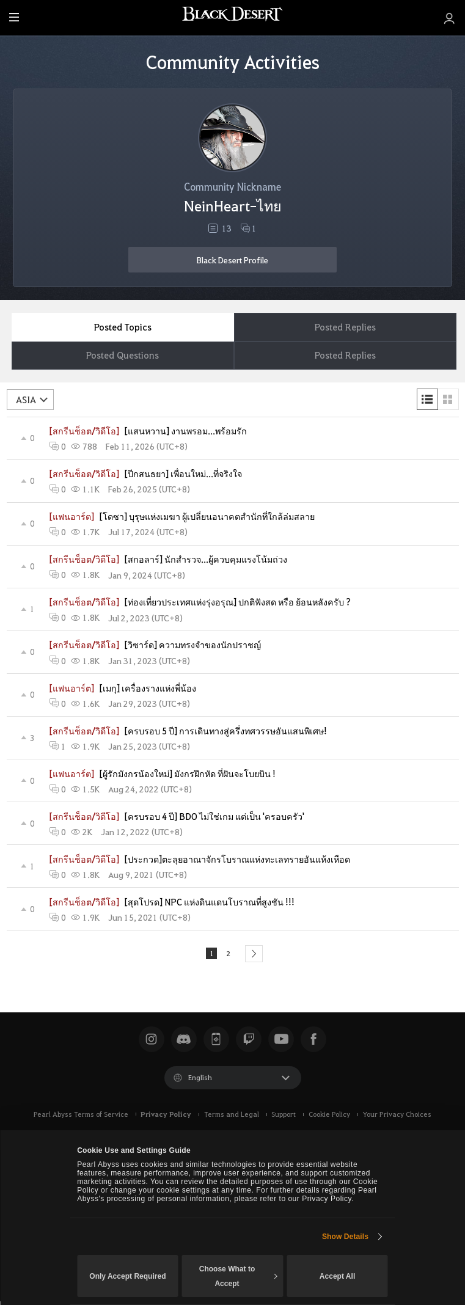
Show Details (345, 1236)
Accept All (337, 1276)
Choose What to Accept (238, 1276)
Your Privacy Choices (396, 1118)
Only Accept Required (127, 1276)
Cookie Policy (329, 1118)
